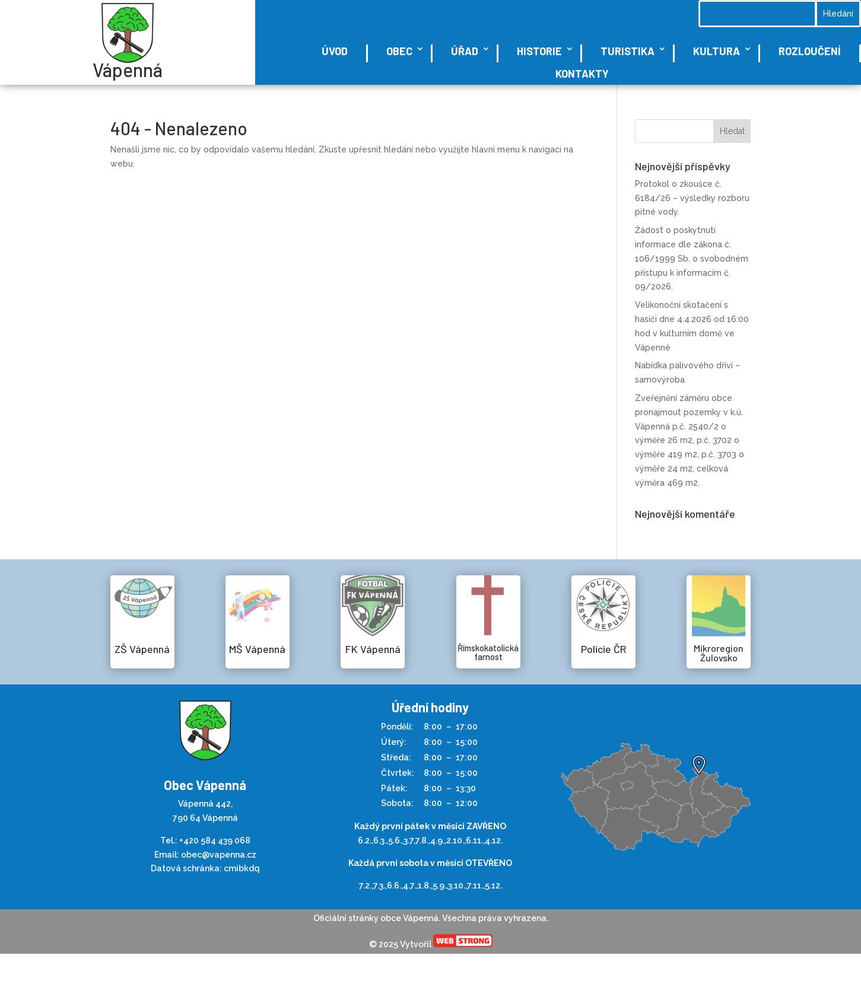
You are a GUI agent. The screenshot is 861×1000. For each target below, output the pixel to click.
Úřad (464, 51)
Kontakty (582, 73)
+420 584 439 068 (214, 840)
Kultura (716, 51)
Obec (399, 51)
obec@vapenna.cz (218, 854)
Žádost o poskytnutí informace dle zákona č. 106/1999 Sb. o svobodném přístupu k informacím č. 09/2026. (691, 258)
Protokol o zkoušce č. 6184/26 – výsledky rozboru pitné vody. (692, 198)
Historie (539, 51)
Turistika (628, 51)
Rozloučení (810, 51)
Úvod (335, 51)
